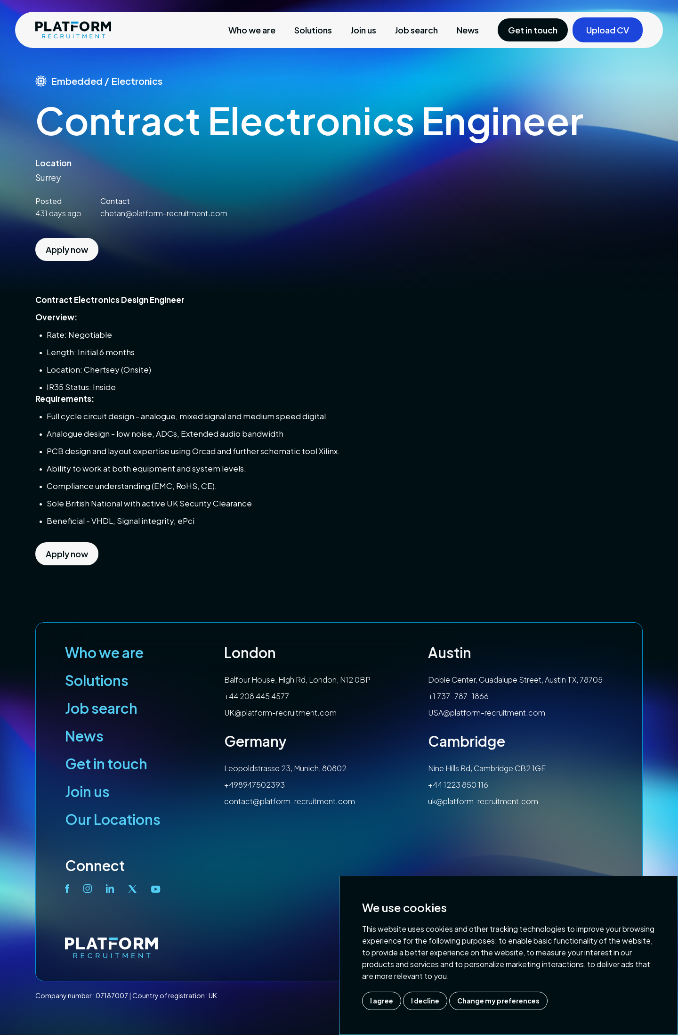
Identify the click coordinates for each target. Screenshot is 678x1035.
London (250, 652)
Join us (363, 29)
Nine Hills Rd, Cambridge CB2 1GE (487, 768)
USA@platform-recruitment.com (486, 712)
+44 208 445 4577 (256, 696)
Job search (416, 29)
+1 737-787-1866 (458, 696)
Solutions (313, 29)
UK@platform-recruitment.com (280, 712)
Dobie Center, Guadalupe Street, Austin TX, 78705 (515, 680)
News (468, 29)
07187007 (112, 995)
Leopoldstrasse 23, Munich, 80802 (285, 768)
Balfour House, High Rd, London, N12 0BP (297, 680)
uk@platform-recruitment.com (483, 801)
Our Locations (113, 819)
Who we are (251, 29)
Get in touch (106, 764)
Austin (449, 652)
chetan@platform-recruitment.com (163, 213)
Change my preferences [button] (498, 1000)
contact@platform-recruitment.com (289, 801)
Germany (255, 741)
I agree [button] (381, 1000)
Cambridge (466, 741)
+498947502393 (254, 785)
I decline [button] (425, 1000)
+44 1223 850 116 (458, 785)
